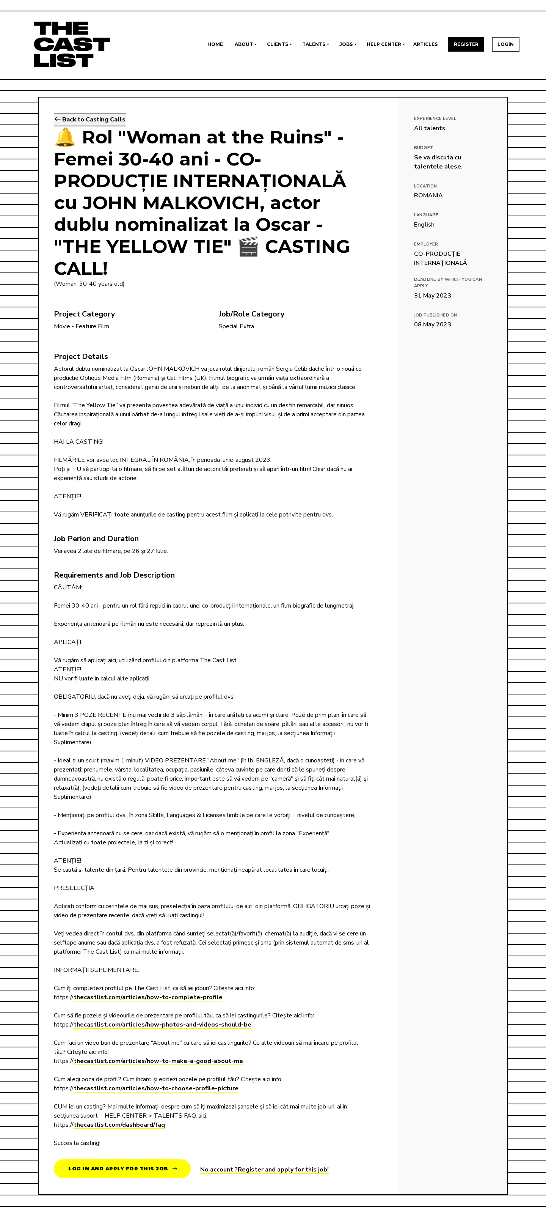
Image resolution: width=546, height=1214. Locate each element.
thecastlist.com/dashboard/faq (119, 1125)
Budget (424, 148)
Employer (426, 244)
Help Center (384, 44)
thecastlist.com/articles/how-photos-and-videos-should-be (162, 1024)
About (244, 44)
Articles (425, 44)
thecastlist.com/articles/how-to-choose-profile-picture (156, 1088)
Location (425, 186)
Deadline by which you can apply (448, 283)
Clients (277, 44)
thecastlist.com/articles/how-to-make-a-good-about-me (158, 1061)
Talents (313, 44)
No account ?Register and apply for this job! (264, 1169)
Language (426, 215)
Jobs (346, 44)
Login (505, 44)
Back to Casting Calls (90, 119)
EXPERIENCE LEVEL (435, 118)
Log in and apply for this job (122, 1168)
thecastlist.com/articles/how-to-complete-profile (148, 997)
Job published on (435, 315)
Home (215, 44)
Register (466, 44)
